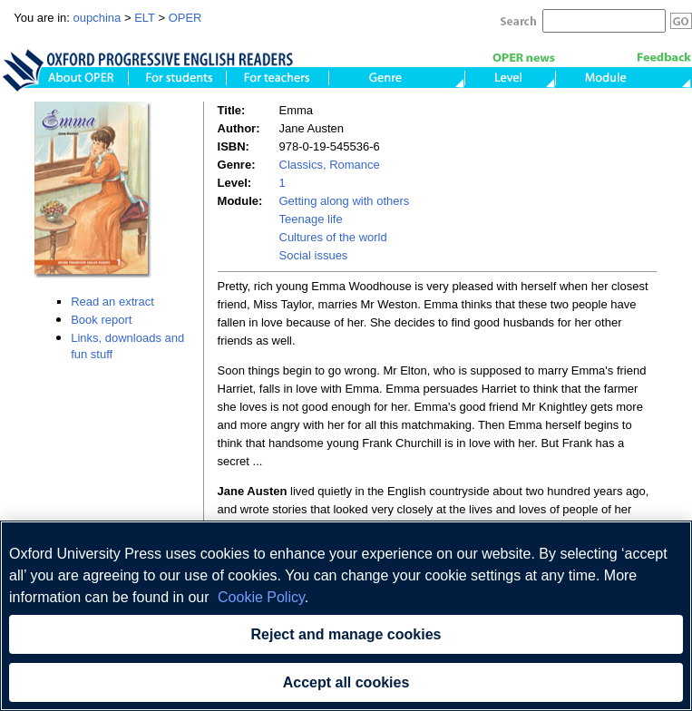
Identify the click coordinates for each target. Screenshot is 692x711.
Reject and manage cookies (346, 634)
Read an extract (112, 301)
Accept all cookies (346, 682)
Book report (101, 319)
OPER (185, 17)
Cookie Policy (261, 597)
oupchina (97, 17)
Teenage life (311, 219)
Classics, (303, 164)
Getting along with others (344, 201)
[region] (346, 616)
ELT (144, 17)
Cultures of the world (333, 237)
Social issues (313, 255)
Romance (353, 164)
